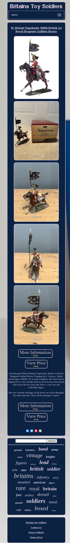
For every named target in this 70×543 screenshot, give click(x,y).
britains (23, 475)
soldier (53, 469)
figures (21, 463)
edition (33, 464)
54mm (54, 511)
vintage (34, 455)
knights (50, 456)
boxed (41, 508)
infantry (43, 477)
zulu (14, 470)
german (18, 450)
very (55, 477)
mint (23, 470)
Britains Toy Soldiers (36, 522)
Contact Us (36, 527)
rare (21, 488)
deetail (43, 494)
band (43, 449)
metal (53, 502)
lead (44, 462)
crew (54, 496)
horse (54, 464)
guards (19, 502)
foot (18, 495)
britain (50, 488)
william (27, 510)
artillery (29, 495)
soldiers (36, 501)
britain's (30, 450)
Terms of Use (36, 537)
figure (52, 482)
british (36, 469)
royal (34, 488)
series (20, 457)
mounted (24, 482)
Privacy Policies (36, 532)
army (54, 449)
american (39, 482)
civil (18, 510)
